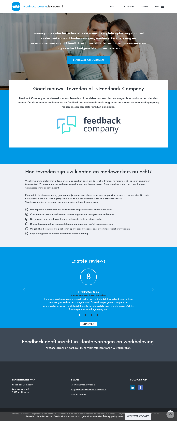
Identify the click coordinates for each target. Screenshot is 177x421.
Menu (159, 6)
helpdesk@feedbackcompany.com (88, 390)
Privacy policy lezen (113, 416)
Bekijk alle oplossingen (88, 60)
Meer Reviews (88, 324)
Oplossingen (128, 6)
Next (153, 290)
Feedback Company (22, 385)
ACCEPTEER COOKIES (138, 416)
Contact (112, 6)
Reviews (145, 6)
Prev (24, 290)
